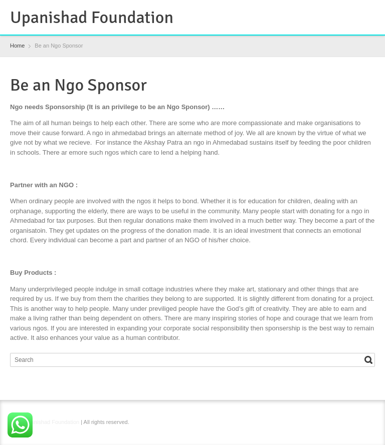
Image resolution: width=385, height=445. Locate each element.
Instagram (352, 12)
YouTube (369, 12)
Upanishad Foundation (91, 17)
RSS (336, 12)
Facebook (320, 12)
